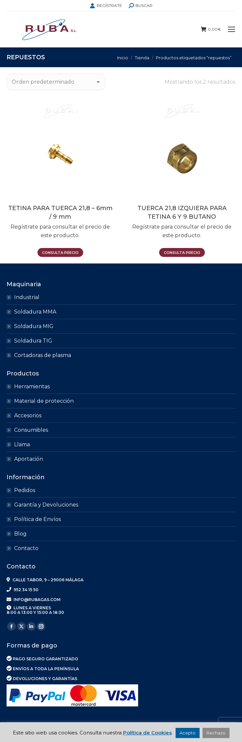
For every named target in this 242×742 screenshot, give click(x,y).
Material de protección (44, 401)
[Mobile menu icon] (231, 29)
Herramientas (32, 386)
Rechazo (216, 732)
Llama (22, 444)
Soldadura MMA (35, 312)
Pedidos (24, 490)
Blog (20, 534)
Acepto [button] (188, 732)
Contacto (26, 548)
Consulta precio (60, 252)
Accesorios (27, 415)
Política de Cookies (147, 732)
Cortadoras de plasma (42, 355)
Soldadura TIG (33, 341)
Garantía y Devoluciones (46, 505)
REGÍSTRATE (106, 6)
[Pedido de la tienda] (56, 82)
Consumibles (31, 430)
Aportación (28, 459)
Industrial (26, 297)
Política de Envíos (37, 519)
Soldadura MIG (34, 326)
